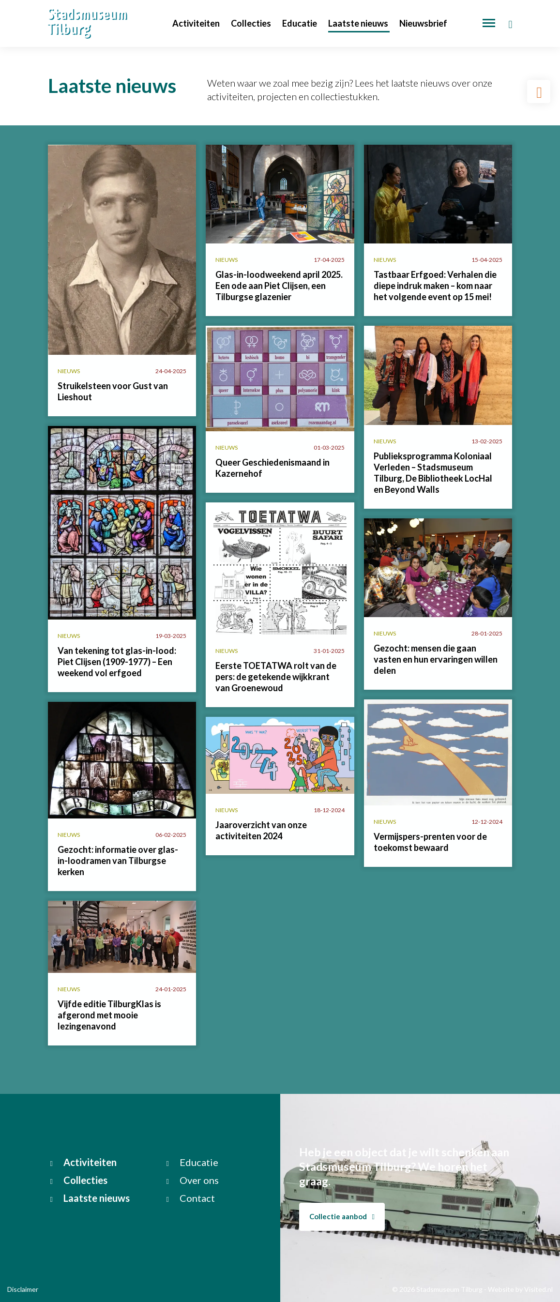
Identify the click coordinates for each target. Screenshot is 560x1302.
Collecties (251, 23)
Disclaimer (22, 1289)
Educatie (300, 23)
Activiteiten (196, 23)
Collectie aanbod (341, 1216)
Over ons (192, 1180)
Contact (190, 1198)
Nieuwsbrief (423, 23)
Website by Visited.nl (520, 1289)
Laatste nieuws (359, 23)
